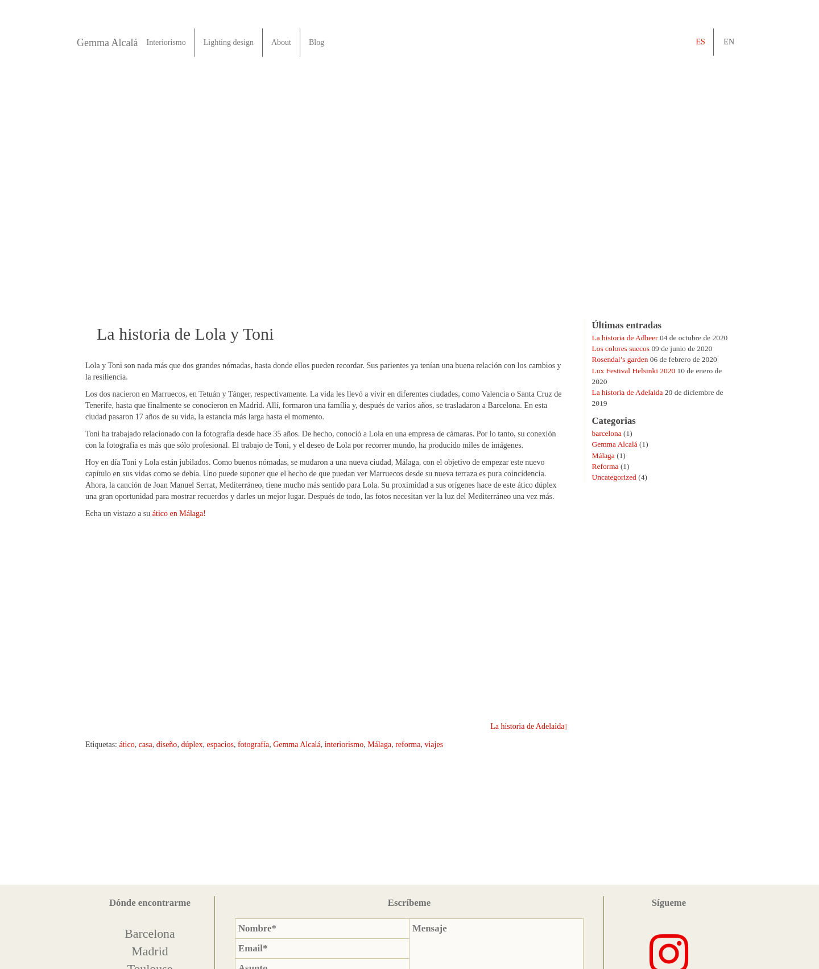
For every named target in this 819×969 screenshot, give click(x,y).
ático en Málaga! (179, 513)
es (700, 42)
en (728, 42)
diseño (166, 744)
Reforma (605, 466)
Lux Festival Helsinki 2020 (634, 370)
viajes (433, 744)
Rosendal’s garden (620, 359)
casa (145, 744)
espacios (219, 744)
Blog (316, 42)
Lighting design (229, 42)
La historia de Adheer (625, 337)
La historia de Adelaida (627, 392)
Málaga (379, 744)
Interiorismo (165, 42)
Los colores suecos (621, 348)
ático (127, 744)
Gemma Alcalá (107, 42)
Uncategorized (614, 477)
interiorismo (344, 744)
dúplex (191, 744)
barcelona (607, 433)
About (281, 42)
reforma (407, 744)
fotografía (253, 744)
